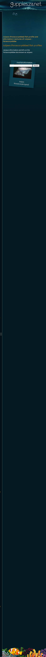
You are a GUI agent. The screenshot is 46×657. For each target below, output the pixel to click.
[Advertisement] (23, 36)
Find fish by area (24, 68)
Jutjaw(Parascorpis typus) (21, 83)
